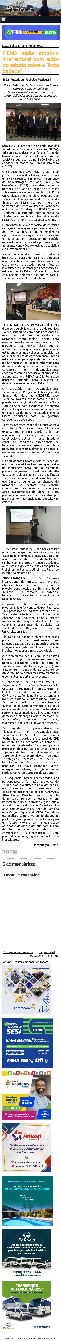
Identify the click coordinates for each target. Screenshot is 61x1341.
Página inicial (47, 952)
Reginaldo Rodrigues (37, 79)
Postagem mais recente (18, 952)
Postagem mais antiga (44, 955)
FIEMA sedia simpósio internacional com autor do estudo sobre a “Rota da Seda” (30, 62)
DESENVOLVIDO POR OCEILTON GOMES (21, 1338)
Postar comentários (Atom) (31, 961)
